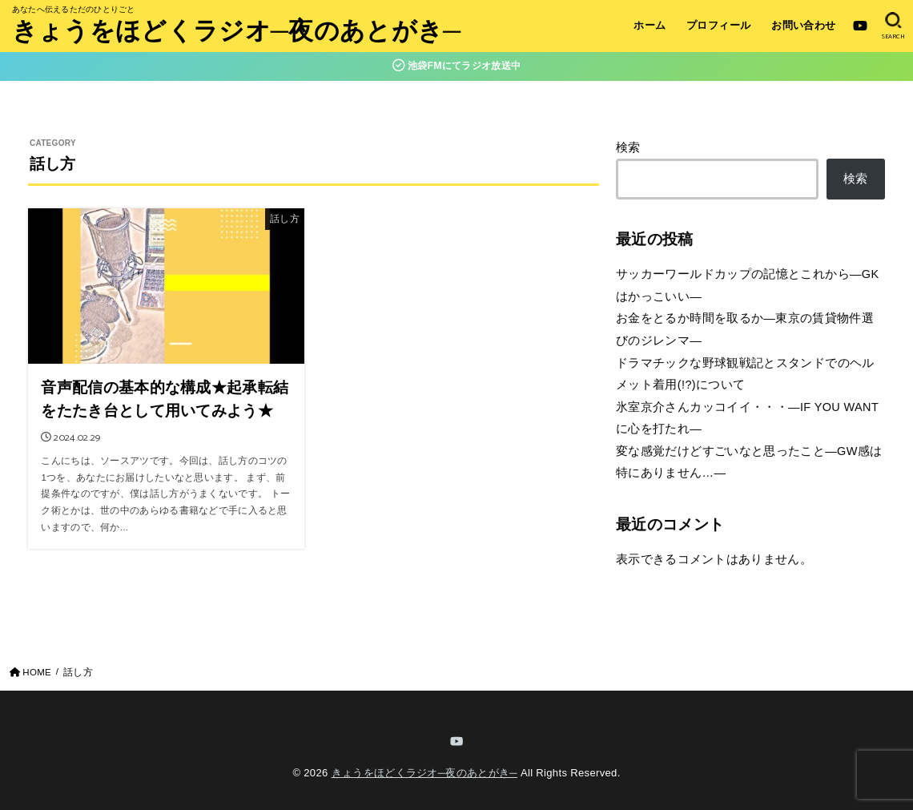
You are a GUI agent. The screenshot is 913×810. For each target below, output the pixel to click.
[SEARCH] (893, 26)
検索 (628, 147)
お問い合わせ (803, 25)
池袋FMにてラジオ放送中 (456, 65)
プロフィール (718, 25)
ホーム (649, 25)
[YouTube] (860, 25)
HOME (36, 672)
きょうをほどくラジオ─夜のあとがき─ (236, 33)
